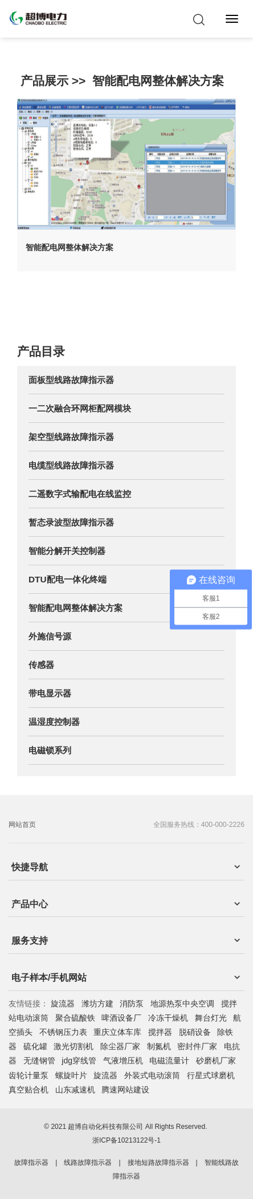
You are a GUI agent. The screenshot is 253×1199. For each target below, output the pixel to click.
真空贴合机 (28, 1089)
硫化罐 (35, 1046)
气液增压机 (123, 1060)
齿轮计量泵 (28, 1075)
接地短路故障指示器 (158, 1163)
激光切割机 (73, 1046)
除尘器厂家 (120, 1046)
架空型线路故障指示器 (71, 437)
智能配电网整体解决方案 (158, 80)
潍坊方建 (97, 1003)
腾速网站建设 (125, 1089)
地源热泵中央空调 (182, 1003)
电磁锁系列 (49, 750)
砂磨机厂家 (216, 1060)
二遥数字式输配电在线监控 (79, 494)
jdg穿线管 (79, 1060)
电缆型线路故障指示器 (71, 465)
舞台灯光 (211, 1017)
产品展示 (44, 80)
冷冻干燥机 (168, 1017)
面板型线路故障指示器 (71, 380)
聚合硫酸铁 (75, 1017)
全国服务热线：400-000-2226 (198, 825)
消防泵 (132, 1003)
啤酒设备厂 (121, 1017)
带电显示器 (49, 693)
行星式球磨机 (211, 1075)
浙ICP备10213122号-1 (126, 1140)
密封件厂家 (197, 1046)
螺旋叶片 (71, 1075)
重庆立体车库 (117, 1032)
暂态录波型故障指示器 (71, 522)
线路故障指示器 (88, 1163)
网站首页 (22, 825)
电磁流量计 (169, 1060)
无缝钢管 (39, 1060)
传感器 (41, 665)
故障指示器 (31, 1163)
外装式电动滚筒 (152, 1075)
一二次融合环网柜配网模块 (79, 408)
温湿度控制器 (54, 722)
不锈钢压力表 (63, 1032)
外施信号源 (49, 636)
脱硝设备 (195, 1032)
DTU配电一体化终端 (67, 579)
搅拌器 (160, 1032)
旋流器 (63, 1003)
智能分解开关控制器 (66, 551)
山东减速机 (75, 1089)
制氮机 (159, 1046)
